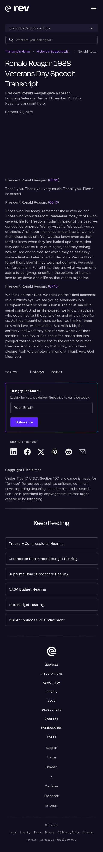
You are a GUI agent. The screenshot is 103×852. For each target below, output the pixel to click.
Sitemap (88, 832)
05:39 (53, 180)
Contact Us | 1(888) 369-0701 (58, 839)
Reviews (31, 839)
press (51, 736)
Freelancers (51, 727)
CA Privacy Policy (69, 832)
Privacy (49, 832)
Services (51, 664)
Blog (52, 700)
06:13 (53, 202)
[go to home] (51, 651)
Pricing (52, 691)
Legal (12, 832)
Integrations (51, 673)
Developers (51, 709)
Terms (38, 832)
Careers (51, 718)
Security (25, 832)
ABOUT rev (51, 682)
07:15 (53, 286)
